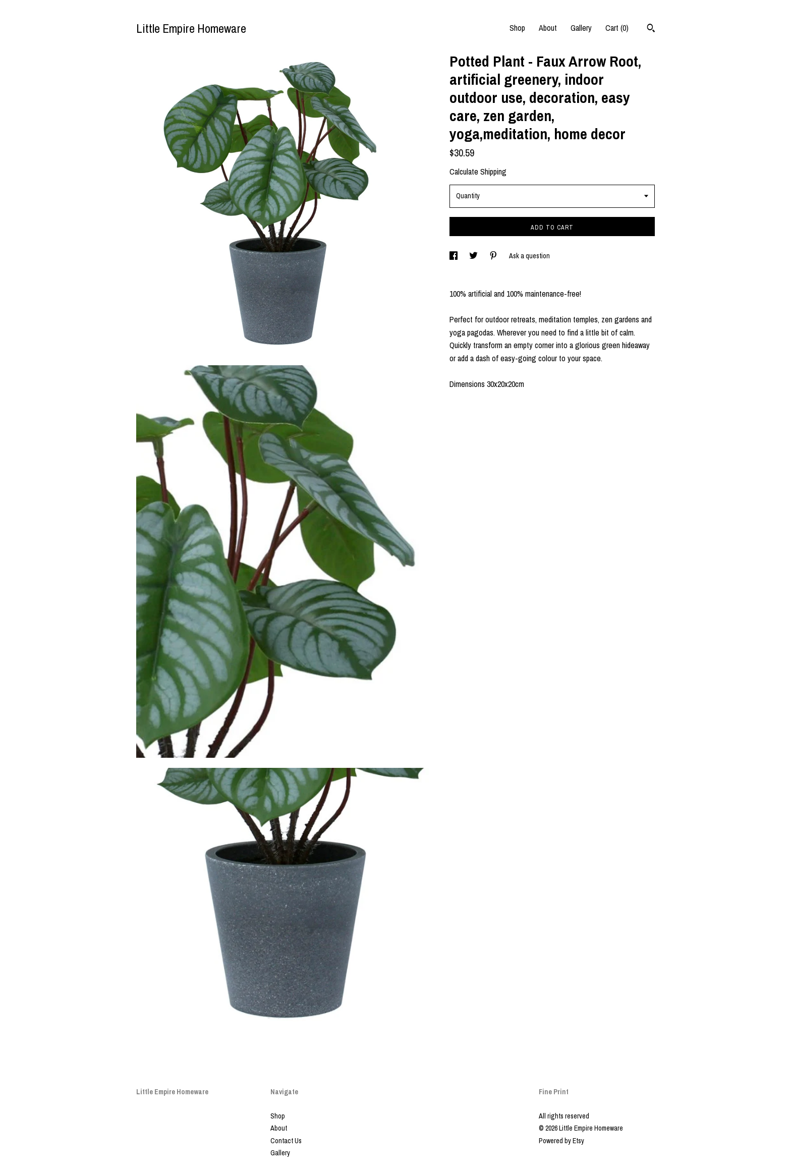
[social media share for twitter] (474, 255)
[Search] (651, 29)
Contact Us (286, 1140)
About (548, 27)
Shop (517, 27)
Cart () (617, 27)
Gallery (581, 27)
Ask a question (529, 255)
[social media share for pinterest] (494, 255)
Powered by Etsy (561, 1140)
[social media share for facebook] (454, 255)
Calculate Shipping (477, 171)
